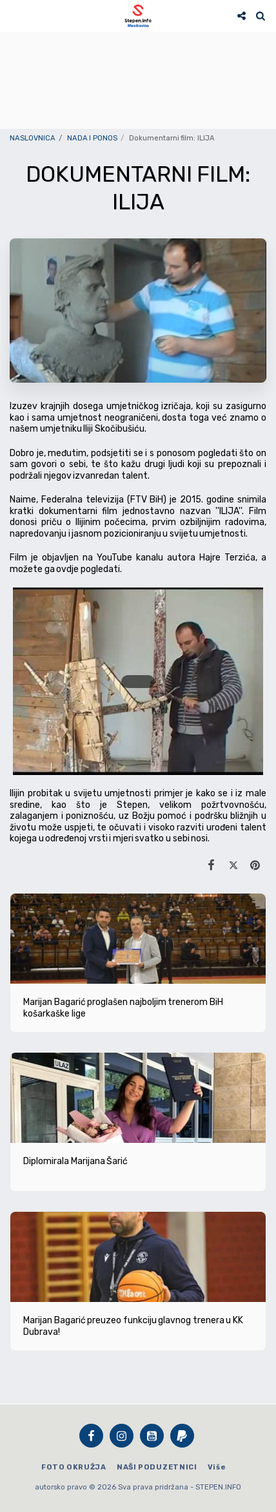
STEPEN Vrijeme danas (138, 48)
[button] (14, 15)
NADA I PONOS (92, 138)
